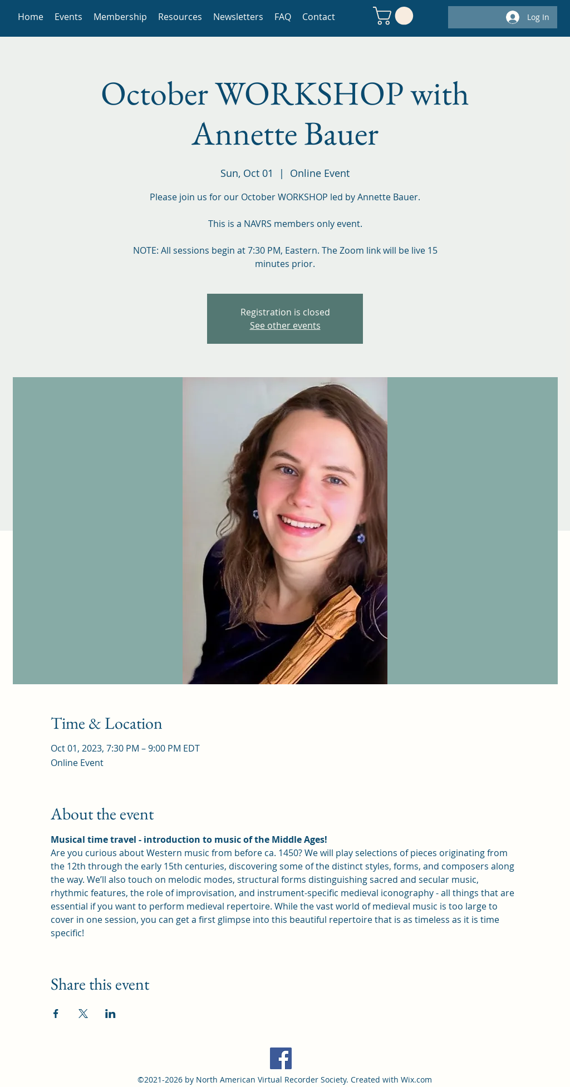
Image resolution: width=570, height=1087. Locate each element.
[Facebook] (281, 1058)
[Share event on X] (83, 1013)
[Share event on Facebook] (56, 1013)
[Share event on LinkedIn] (110, 1013)
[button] (395, 16)
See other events (285, 325)
